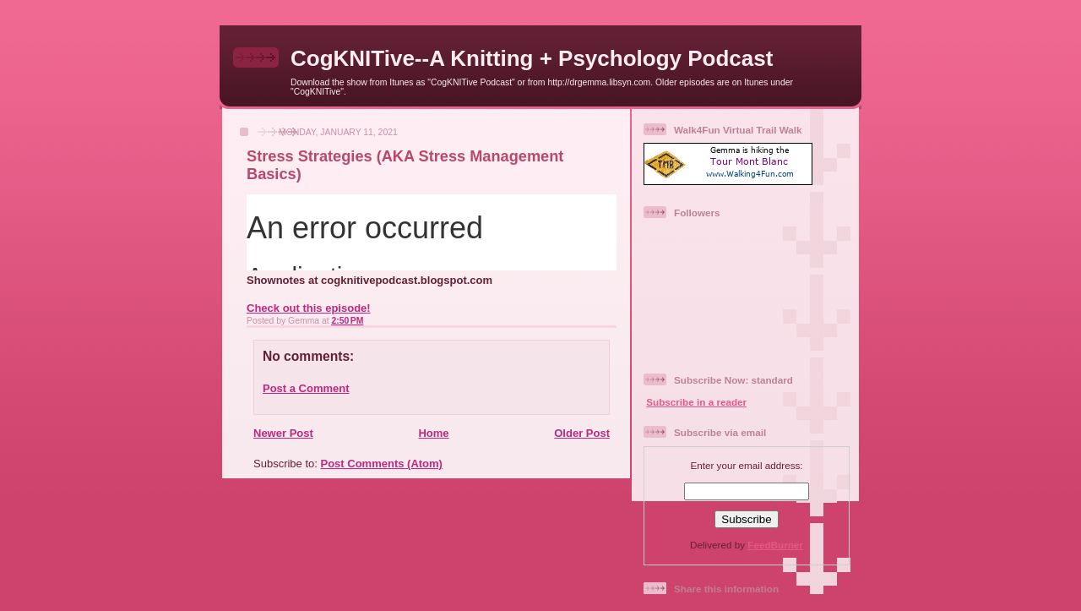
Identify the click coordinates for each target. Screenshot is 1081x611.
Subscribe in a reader (696, 401)
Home (433, 433)
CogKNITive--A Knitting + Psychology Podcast (532, 58)
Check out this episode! (309, 308)
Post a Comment (306, 388)
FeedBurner (775, 544)
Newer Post (283, 433)
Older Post (582, 433)
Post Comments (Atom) (382, 463)
